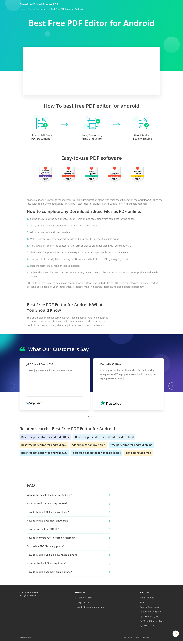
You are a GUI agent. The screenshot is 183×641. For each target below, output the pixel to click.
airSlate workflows (83, 597)
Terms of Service (25, 637)
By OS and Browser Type (152, 621)
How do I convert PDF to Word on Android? (51, 537)
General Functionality (150, 607)
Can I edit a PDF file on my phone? (45, 546)
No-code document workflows (89, 607)
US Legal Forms (82, 602)
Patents (146, 637)
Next (171, 386)
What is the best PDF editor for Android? (49, 495)
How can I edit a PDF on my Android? (47, 503)
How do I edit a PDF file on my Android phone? (52, 554)
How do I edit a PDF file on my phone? (48, 512)
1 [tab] (88, 416)
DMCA (138, 637)
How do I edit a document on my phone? (49, 572)
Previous (11, 386)
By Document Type (149, 616)
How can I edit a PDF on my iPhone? (46, 563)
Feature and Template (150, 611)
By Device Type (147, 625)
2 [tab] (91, 416)
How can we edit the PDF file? (43, 529)
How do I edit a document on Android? (48, 520)
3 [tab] (94, 416)
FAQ (142, 602)
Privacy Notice (127, 637)
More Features (147, 597)
